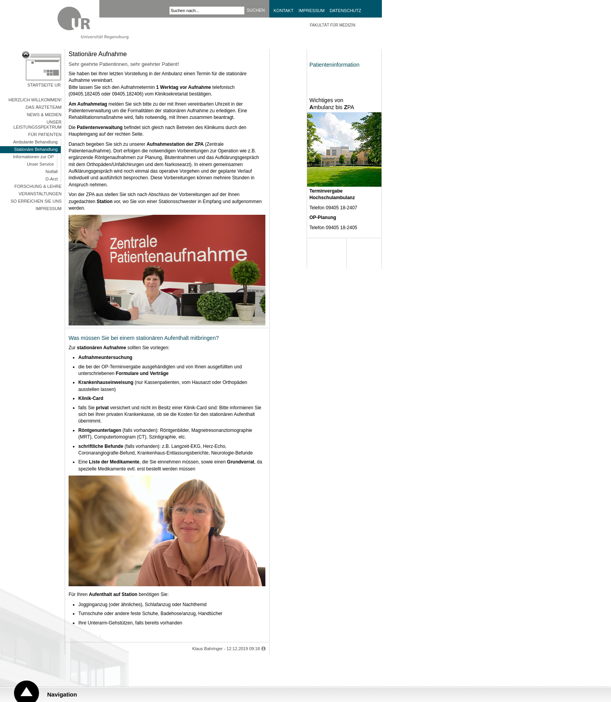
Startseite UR (44, 85)
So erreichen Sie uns (36, 201)
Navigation (62, 694)
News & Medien (44, 114)
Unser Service (40, 164)
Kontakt (283, 10)
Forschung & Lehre (38, 186)
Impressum (311, 10)
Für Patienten (45, 134)
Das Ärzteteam (44, 107)
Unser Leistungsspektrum (38, 124)
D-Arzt (52, 179)
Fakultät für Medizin (332, 25)
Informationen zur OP (33, 156)
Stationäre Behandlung (36, 149)
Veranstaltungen (40, 193)
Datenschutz (345, 10)
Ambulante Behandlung (35, 142)
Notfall (52, 171)
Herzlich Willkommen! (35, 99)
